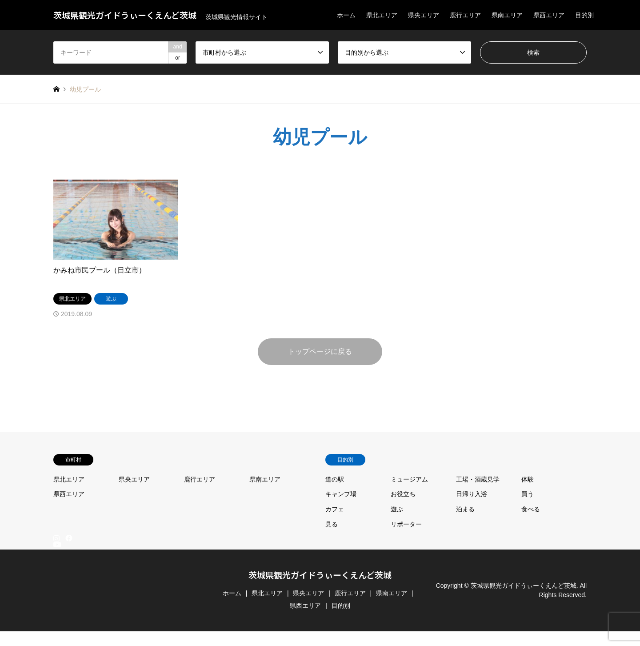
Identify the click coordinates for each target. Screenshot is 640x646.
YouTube (56, 635)
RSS (56, 642)
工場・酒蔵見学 (478, 479)
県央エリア (423, 15)
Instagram (56, 538)
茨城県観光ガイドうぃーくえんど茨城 (320, 575)
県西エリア (548, 15)
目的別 (584, 15)
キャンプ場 (340, 494)
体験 (527, 479)
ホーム (346, 15)
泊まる (465, 509)
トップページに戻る (320, 351)
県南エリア (507, 15)
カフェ (334, 509)
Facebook (68, 538)
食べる (530, 509)
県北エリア (381, 15)
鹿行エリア (465, 15)
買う (527, 494)
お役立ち (403, 494)
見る (331, 524)
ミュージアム (409, 479)
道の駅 (334, 479)
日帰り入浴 (471, 494)
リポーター (406, 524)
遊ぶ (397, 509)
